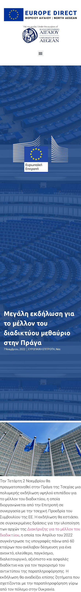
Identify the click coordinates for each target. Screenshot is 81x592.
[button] (41, 53)
